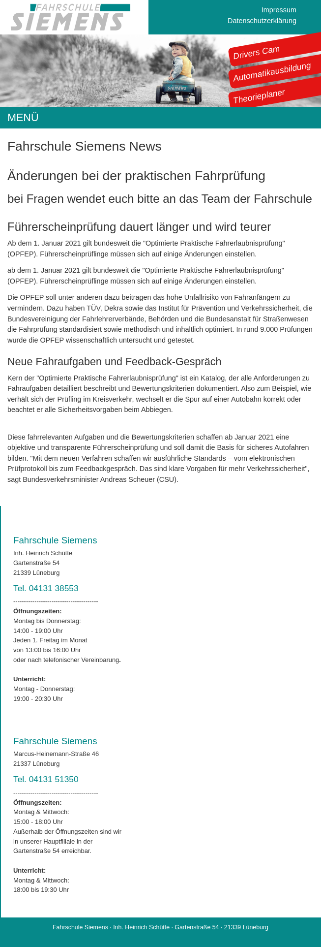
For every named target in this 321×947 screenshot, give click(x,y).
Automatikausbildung (272, 72)
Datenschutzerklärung (262, 21)
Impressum (279, 10)
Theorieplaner (259, 96)
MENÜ (23, 117)
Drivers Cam (257, 52)
